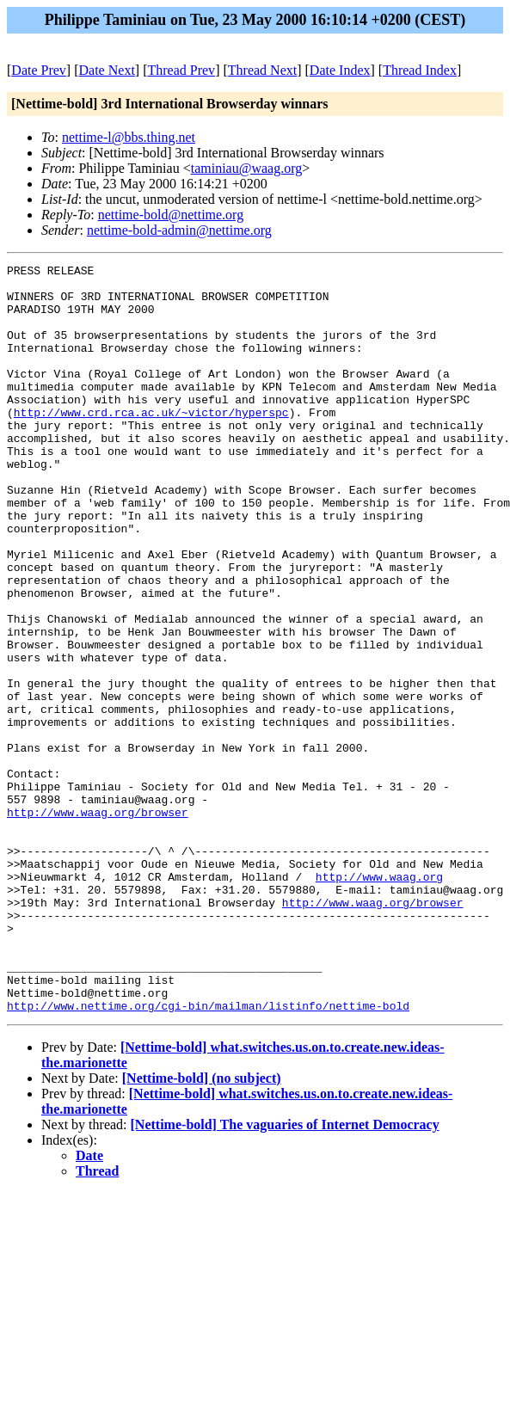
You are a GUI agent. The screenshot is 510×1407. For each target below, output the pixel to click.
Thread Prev (181, 70)
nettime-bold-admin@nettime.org (179, 230)
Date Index (340, 70)
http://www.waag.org (379, 1000)
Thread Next (262, 70)
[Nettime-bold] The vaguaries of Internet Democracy (285, 1274)
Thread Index (420, 70)
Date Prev (38, 70)
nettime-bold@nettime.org (171, 214)
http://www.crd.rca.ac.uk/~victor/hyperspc (151, 443)
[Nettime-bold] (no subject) (201, 1227)
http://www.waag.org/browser (97, 923)
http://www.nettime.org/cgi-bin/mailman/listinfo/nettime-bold (208, 1155)
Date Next (107, 70)
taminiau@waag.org (247, 168)
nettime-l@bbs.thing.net (128, 137)
